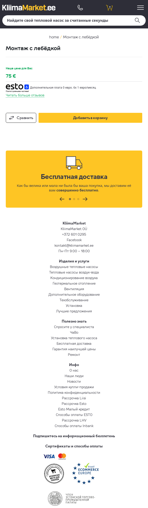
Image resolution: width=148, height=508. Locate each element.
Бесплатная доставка (74, 343)
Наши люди (74, 375)
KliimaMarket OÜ (74, 228)
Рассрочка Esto (74, 403)
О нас (74, 370)
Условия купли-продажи (74, 387)
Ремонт (74, 354)
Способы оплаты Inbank (74, 425)
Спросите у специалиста (74, 326)
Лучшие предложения (74, 311)
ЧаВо (74, 332)
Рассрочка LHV (74, 420)
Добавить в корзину (90, 117)
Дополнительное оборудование (74, 294)
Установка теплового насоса (74, 338)
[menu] (141, 7)
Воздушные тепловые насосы (74, 266)
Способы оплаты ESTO (74, 414)
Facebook (74, 239)
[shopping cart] (109, 7)
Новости (74, 381)
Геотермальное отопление (74, 283)
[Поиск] (74, 20)
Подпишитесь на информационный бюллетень (74, 436)
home (54, 37)
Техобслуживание (74, 300)
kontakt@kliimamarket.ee (74, 245)
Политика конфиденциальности (74, 392)
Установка (74, 305)
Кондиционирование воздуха (74, 277)
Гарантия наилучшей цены (74, 349)
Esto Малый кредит (74, 409)
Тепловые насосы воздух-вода (74, 272)
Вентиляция (74, 288)
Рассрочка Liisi (74, 398)
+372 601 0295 (74, 234)
